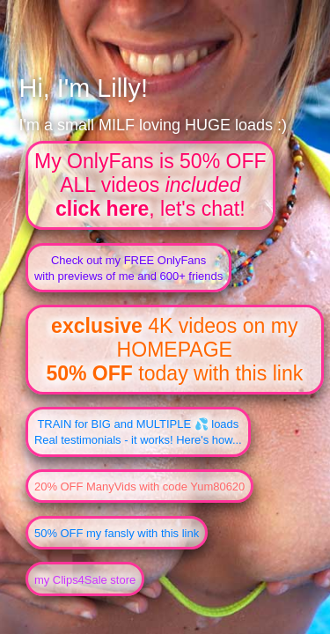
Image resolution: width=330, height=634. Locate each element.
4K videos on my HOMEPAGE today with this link (174, 349)
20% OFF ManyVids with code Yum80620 (139, 486)
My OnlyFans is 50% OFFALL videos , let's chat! (150, 185)
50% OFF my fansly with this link (116, 533)
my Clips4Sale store (85, 579)
